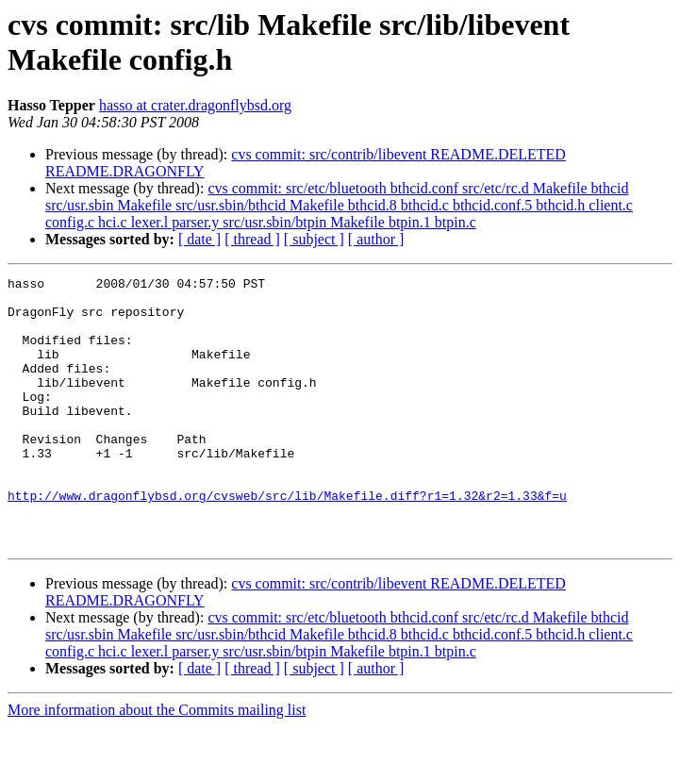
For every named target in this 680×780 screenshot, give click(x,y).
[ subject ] (314, 239)
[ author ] (376, 239)
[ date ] (199, 239)
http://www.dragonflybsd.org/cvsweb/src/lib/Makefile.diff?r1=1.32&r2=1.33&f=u (287, 540)
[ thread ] (252, 239)
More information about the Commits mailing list (157, 763)
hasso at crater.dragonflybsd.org (195, 105)
